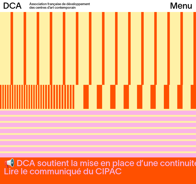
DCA (12, 6)
